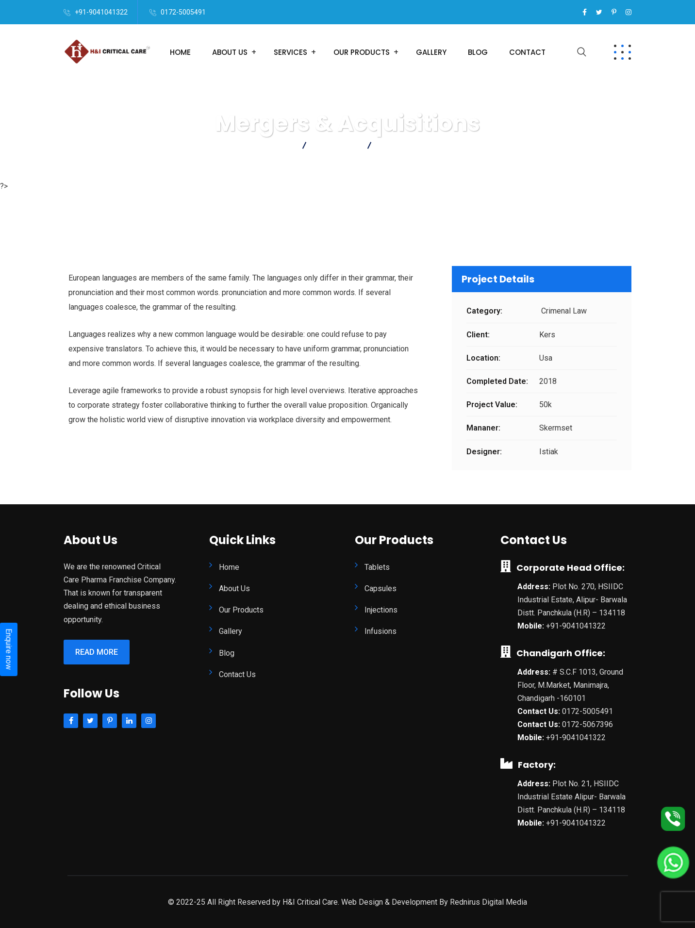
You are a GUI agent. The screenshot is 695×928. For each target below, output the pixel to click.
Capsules (380, 588)
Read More (96, 652)
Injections (380, 609)
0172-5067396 (587, 724)
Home (180, 52)
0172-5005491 (183, 12)
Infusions (380, 631)
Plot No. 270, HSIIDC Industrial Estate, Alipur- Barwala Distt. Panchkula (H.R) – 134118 (572, 599)
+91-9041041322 (101, 12)
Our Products (361, 52)
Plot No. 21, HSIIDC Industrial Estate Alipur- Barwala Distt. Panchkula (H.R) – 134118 (571, 796)
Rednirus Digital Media (488, 902)
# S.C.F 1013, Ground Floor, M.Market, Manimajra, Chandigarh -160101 (570, 685)
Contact (527, 52)
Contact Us (237, 674)
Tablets (377, 567)
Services (290, 52)
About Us (230, 52)
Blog (478, 52)
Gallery (431, 52)
